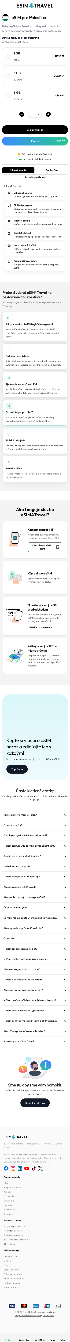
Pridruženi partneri (13, 1230)
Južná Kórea (10, 1209)
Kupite (48, 141)
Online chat (48, 1315)
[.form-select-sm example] (35, 114)
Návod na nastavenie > (40, 627)
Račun (62, 1340)
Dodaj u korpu (35, 129)
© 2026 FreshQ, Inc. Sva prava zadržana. (35, 1312)
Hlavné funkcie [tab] (18, 170)
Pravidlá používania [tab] (35, 177)
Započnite (17, 769)
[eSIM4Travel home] (35, 5)
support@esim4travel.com (28, 1315)
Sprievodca (24, 1340)
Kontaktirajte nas (35, 1103)
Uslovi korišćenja (12, 1269)
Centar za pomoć (12, 1256)
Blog (6, 1265)
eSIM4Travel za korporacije (17, 1239)
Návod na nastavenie (14, 1278)
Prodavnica (10, 1340)
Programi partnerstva (14, 1226)
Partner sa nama (12, 1283)
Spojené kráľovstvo (13, 1187)
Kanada (7, 1191)
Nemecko (8, 1205)
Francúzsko (9, 1196)
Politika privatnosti (13, 1274)
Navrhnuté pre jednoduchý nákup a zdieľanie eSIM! (33, 759)
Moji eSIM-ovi (39, 1340)
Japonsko (8, 1214)
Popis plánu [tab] (52, 170)
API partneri (9, 1244)
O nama (7, 1260)
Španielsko (9, 1200)
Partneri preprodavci (14, 1235)
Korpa (52, 1340)
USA (6, 1183)
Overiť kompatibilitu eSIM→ (19, 41)
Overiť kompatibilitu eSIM (46, 547)
